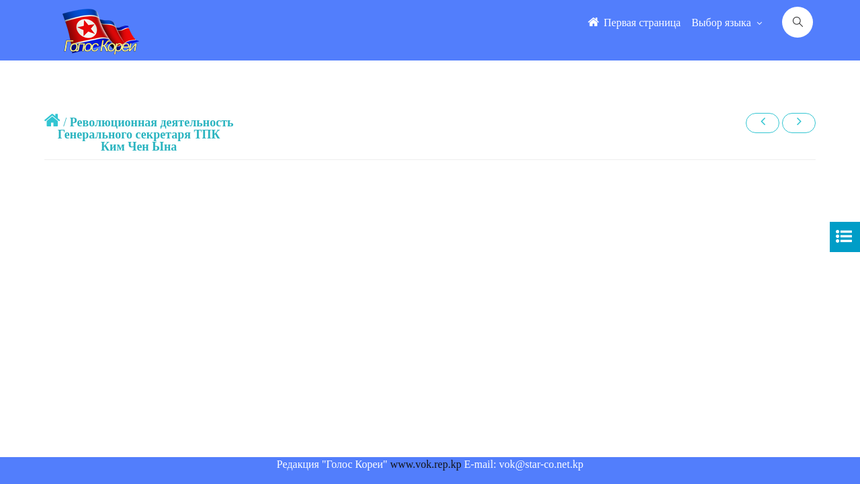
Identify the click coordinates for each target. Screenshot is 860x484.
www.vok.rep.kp (426, 464)
